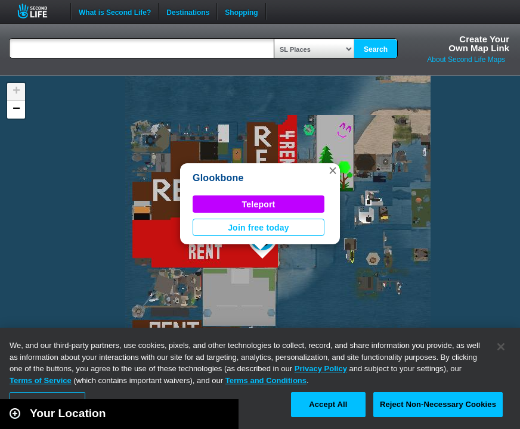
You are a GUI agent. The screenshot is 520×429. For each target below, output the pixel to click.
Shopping (241, 11)
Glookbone (218, 178)
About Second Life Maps (466, 59)
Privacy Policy (321, 368)
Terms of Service (41, 380)
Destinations (187, 11)
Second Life (39, 11)
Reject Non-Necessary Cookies (438, 404)
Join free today (258, 227)
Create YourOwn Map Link (478, 43)
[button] (333, 170)
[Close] (501, 347)
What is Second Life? (115, 11)
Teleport (259, 204)
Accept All (328, 404)
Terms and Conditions (266, 380)
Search (376, 49)
